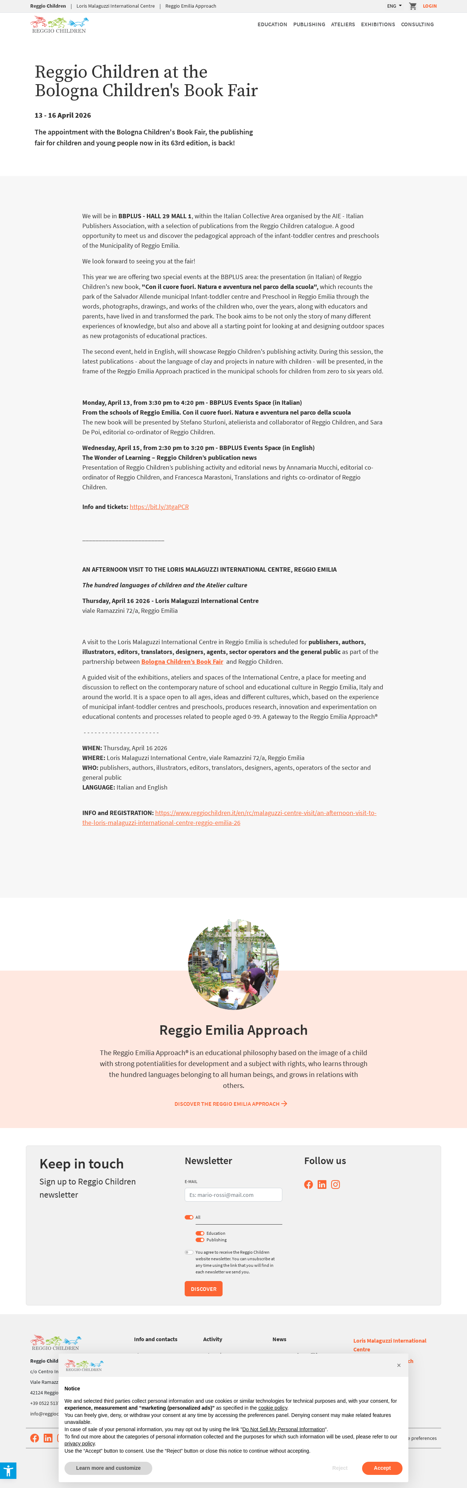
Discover (203, 1288)
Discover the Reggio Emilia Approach (231, 1103)
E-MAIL (191, 1181)
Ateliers (343, 24)
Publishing (309, 24)
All (198, 1217)
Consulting (417, 24)
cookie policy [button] (272, 1408)
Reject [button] (340, 1468)
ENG (392, 6)
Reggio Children (48, 6)
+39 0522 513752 (48, 1403)
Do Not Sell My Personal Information (283, 1429)
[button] (399, 1365)
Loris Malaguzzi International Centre (115, 6)
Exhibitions (378, 24)
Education (272, 24)
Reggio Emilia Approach (190, 6)
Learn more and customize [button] (108, 1468)
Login (430, 6)
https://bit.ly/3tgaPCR (159, 506)
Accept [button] (382, 1468)
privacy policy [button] (79, 1443)
